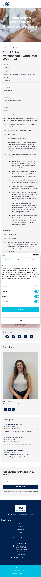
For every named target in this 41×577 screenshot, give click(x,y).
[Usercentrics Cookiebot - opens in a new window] (31, 255)
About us (20, 526)
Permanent (7, 81)
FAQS (20, 535)
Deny (20, 320)
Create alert (20, 487)
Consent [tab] (7, 259)
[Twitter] (7, 336)
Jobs (20, 523)
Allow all (20, 309)
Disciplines (20, 529)
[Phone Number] (5, 409)
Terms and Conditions (32, 491)
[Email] (25, 336)
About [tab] (34, 259)
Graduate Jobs (31, 74)
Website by (20, 574)
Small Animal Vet (9, 74)
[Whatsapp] (31, 336)
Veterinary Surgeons (20, 74)
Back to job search (10, 47)
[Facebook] (13, 336)
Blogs (20, 532)
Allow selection (20, 315)
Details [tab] (20, 259)
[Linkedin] (19, 336)
